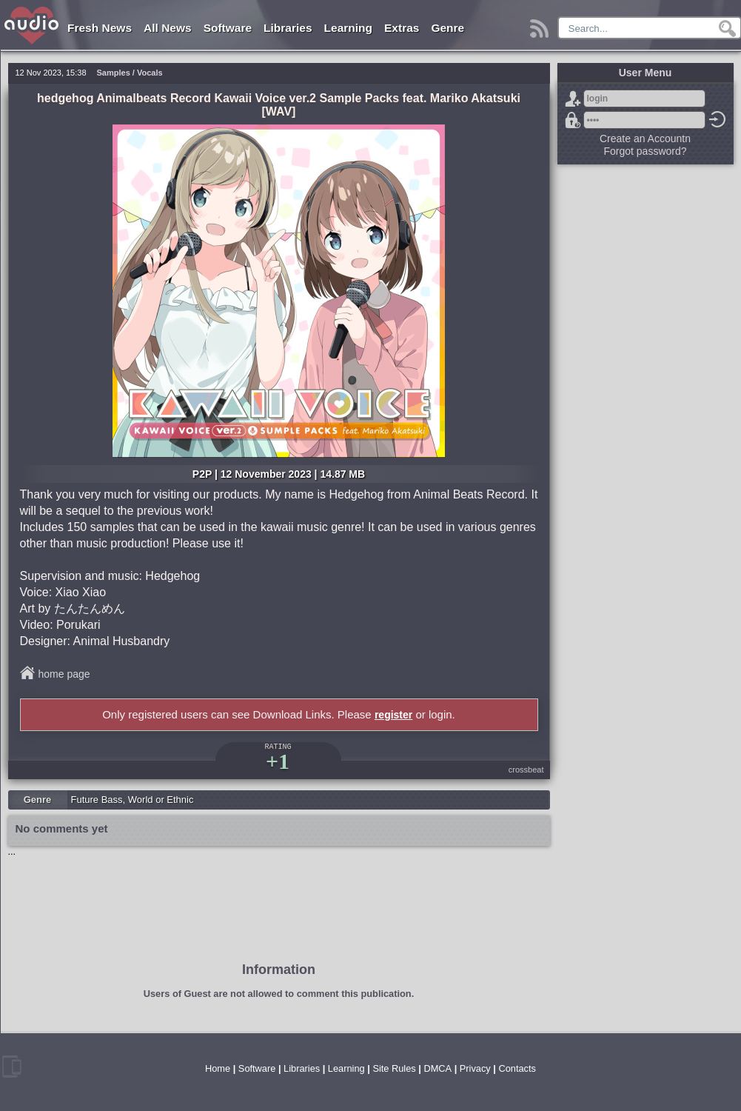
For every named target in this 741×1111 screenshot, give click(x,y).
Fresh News (99, 27)
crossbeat (526, 769)
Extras (401, 27)
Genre (447, 27)
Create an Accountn (645, 138)
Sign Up (573, 98)
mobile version (12, 1066)
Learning (348, 27)
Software (228, 27)
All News (168, 27)
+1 (277, 761)
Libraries (288, 27)
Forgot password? (573, 120)
